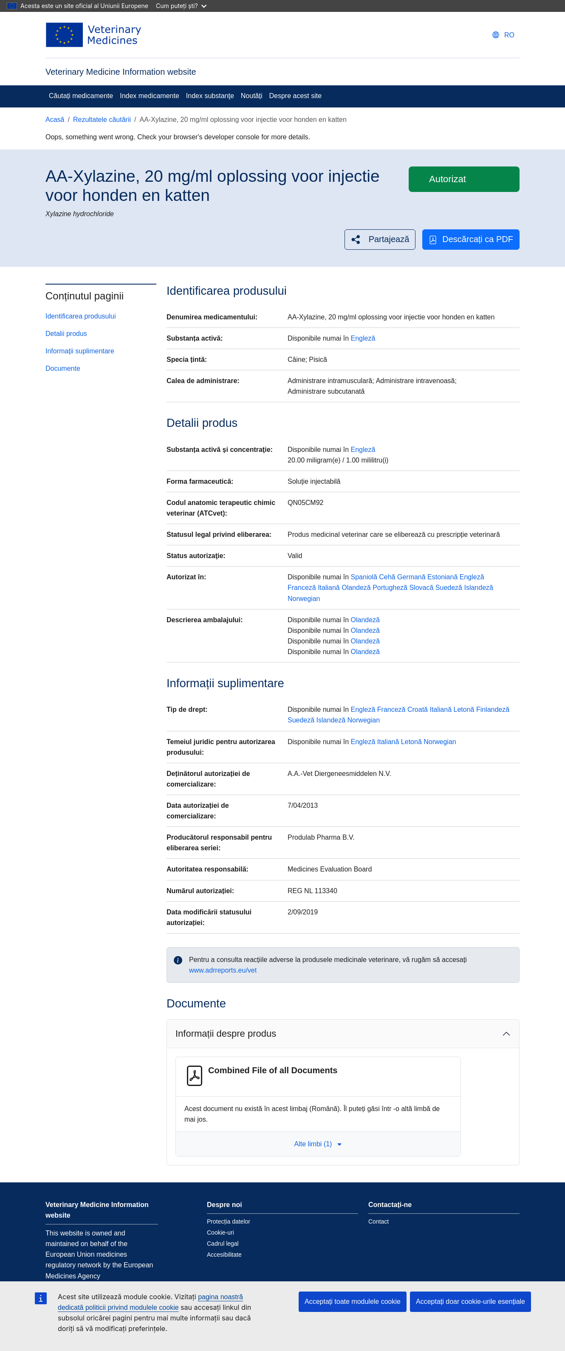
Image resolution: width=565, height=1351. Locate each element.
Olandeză (356, 587)
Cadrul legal (223, 1243)
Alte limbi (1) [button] (318, 1144)
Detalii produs (66, 333)
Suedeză (448, 587)
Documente (62, 368)
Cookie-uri (220, 1232)
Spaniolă (364, 577)
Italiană (329, 587)
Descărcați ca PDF (471, 239)
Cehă (387, 577)
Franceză (302, 587)
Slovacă (421, 587)
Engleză (363, 338)
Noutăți (252, 95)
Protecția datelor (228, 1221)
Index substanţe (210, 95)
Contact (378, 1221)
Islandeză (478, 587)
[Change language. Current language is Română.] (503, 35)
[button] (380, 239)
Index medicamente (149, 95)
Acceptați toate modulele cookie (353, 1301)
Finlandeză (492, 709)
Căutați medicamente (81, 95)
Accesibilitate (224, 1254)
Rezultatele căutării (102, 119)
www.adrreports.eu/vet (223, 970)
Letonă (463, 709)
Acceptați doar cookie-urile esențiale (470, 1301)
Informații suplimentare (79, 351)
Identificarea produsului (80, 316)
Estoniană (442, 577)
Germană (411, 577)
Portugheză (390, 587)
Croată (417, 709)
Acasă (54, 119)
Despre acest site (295, 95)
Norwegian (304, 598)
